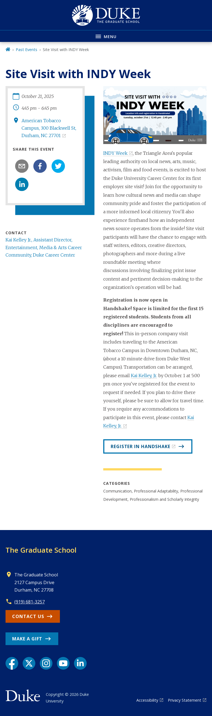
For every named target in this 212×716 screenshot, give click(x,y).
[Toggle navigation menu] (106, 36)
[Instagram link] (46, 663)
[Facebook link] (12, 663)
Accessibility (147, 700)
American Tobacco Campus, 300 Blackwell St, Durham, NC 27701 (49, 128)
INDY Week (115, 153)
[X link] (29, 663)
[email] (22, 166)
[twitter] (58, 166)
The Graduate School (41, 550)
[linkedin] (22, 184)
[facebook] (40, 166)
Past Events (26, 49)
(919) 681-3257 (29, 602)
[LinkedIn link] (80, 663)
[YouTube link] (63, 663)
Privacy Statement (184, 700)
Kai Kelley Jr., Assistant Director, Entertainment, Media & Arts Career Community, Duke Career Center (44, 247)
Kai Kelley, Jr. (144, 375)
